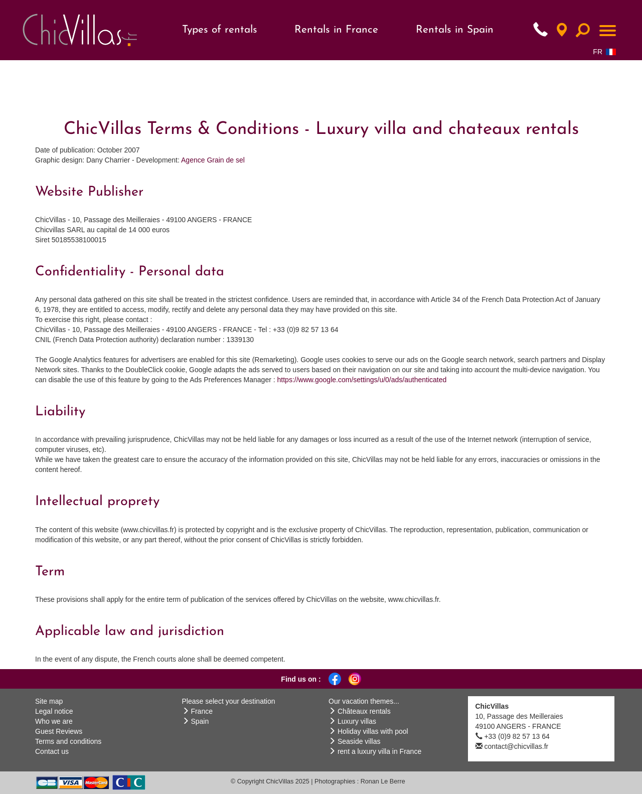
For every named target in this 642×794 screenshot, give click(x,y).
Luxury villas (357, 721)
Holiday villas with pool (373, 731)
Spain (200, 721)
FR (604, 51)
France (202, 711)
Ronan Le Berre (383, 781)
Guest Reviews (58, 731)
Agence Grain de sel (213, 160)
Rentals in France (336, 30)
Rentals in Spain (455, 30)
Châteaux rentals (364, 711)
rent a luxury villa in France (379, 751)
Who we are (54, 721)
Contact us (52, 751)
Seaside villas (359, 741)
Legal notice (54, 711)
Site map (49, 701)
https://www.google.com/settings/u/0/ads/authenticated (362, 380)
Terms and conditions (68, 741)
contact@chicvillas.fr (516, 746)
